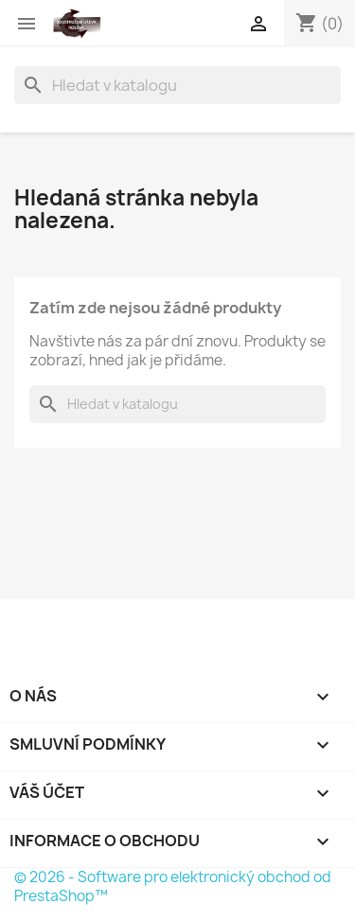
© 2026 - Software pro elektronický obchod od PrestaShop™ (172, 886)
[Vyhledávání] (177, 85)
